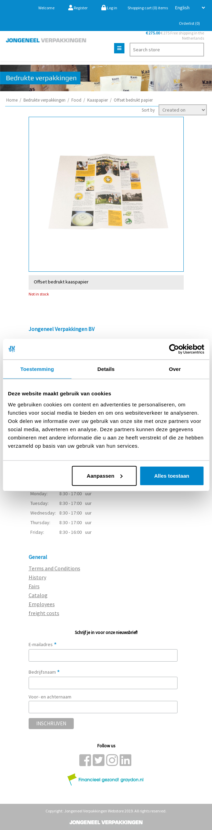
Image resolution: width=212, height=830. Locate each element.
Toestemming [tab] (37, 369)
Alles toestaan (171, 475)
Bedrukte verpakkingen (44, 100)
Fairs (34, 586)
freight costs (44, 613)
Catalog (38, 595)
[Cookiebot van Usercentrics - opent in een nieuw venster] (174, 349)
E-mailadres (43, 644)
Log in (109, 7)
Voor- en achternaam (50, 697)
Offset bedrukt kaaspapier (61, 281)
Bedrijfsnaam (44, 672)
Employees (42, 604)
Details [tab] (106, 369)
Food (76, 100)
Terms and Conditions (54, 568)
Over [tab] (175, 369)
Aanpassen (105, 475)
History (37, 577)
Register (78, 7)
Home (12, 100)
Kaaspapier (97, 100)
